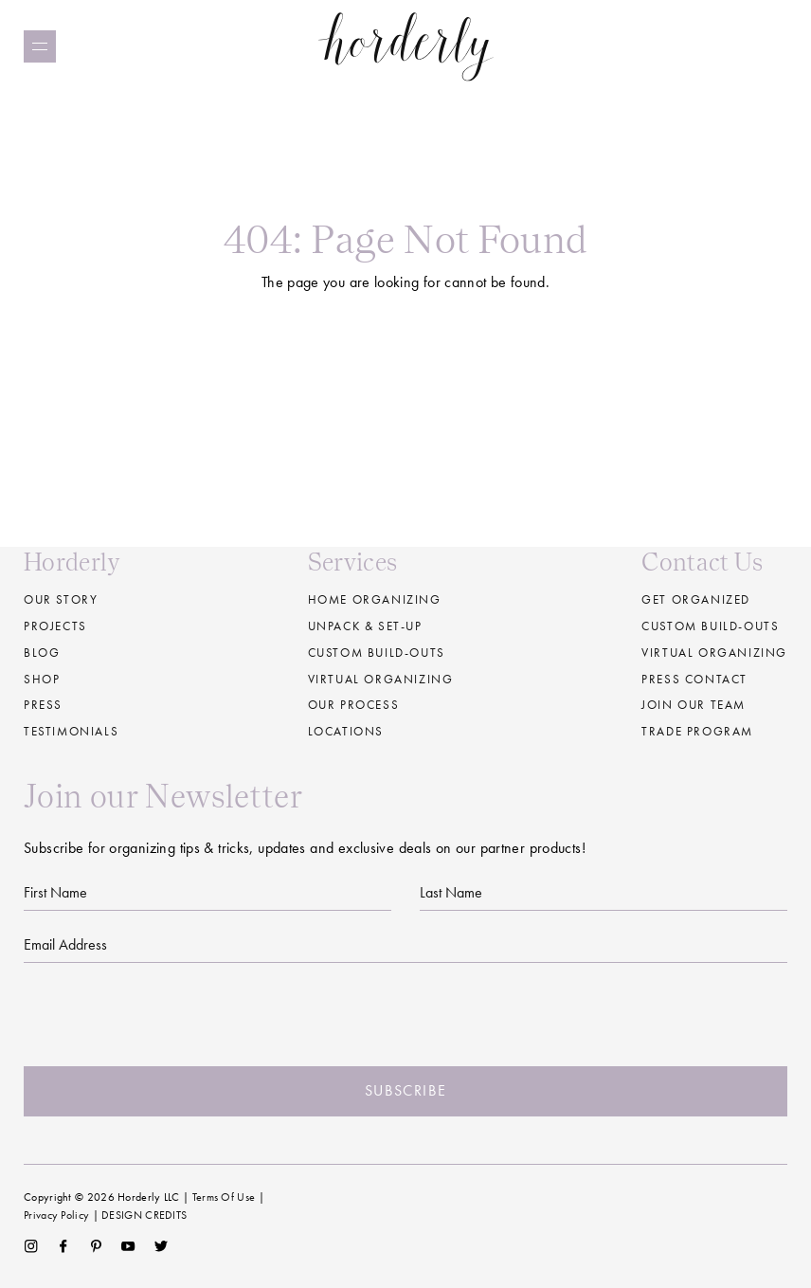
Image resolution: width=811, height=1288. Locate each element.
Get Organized (695, 599)
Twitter (161, 1246)
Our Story (61, 599)
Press (43, 705)
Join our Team (693, 705)
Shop (42, 679)
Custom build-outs (376, 652)
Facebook (63, 1246)
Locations (346, 731)
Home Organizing (375, 599)
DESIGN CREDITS (144, 1215)
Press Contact (694, 679)
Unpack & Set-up (365, 626)
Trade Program (697, 731)
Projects (55, 626)
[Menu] (40, 46)
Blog (42, 652)
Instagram (31, 1246)
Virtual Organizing (381, 679)
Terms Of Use (224, 1197)
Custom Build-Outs (710, 626)
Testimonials (71, 731)
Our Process (354, 705)
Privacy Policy (56, 1215)
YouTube (128, 1246)
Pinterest (96, 1246)
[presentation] (405, 1015)
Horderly (406, 46)
